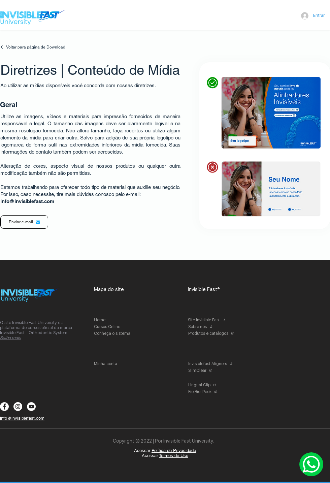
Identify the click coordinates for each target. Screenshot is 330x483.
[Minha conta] (118, 363)
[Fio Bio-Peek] (213, 391)
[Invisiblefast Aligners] (213, 363)
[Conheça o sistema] (118, 333)
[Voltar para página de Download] (36, 47)
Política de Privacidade (174, 450)
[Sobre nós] (213, 326)
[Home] (118, 320)
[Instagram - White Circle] (17, 406)
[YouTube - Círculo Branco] (31, 406)
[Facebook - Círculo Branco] (4, 406)
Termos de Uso (173, 455)
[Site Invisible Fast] (212, 320)
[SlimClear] (213, 370)
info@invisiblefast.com (27, 201)
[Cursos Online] (118, 326)
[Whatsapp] (311, 464)
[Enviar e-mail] (24, 222)
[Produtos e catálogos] (213, 333)
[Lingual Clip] (213, 385)
